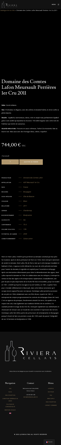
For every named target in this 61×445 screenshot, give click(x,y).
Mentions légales (10, 410)
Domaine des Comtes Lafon (33, 178)
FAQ (10, 389)
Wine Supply (51, 399)
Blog (10, 392)
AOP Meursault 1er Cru (31, 182)
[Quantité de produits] (10, 162)
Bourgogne (27, 192)
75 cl (25, 224)
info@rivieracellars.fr (30, 397)
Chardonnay (27, 210)
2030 (25, 234)
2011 (25, 206)
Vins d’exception (10, 395)
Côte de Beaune (28, 196)
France (25, 187)
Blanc (25, 201)
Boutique (51, 392)
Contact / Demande (51, 405)
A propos (51, 389)
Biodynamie (27, 215)
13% (24, 229)
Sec (24, 220)
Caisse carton (27, 239)
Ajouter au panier (31, 162)
